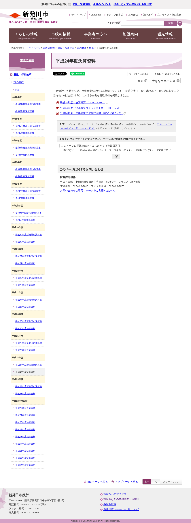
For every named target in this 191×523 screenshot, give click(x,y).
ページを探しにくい (120, 150)
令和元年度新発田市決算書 (28, 212)
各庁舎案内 (109, 504)
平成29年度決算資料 (25, 263)
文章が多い (164, 150)
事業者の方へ (95, 35)
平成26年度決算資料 (25, 328)
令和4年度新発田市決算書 (28, 147)
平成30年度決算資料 (25, 241)
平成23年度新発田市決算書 (28, 386)
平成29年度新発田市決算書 (28, 256)
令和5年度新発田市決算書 (28, 126)
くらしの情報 (26, 35)
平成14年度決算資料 (25, 465)
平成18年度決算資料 (25, 436)
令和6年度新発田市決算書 (28, 104)
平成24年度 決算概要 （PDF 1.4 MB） (84, 102)
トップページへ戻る (126, 481)
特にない (69, 150)
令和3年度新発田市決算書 (28, 169)
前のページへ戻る (97, 481)
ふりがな (133, 14)
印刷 (140, 80)
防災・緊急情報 (81, 4)
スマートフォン (171, 481)
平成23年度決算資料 (25, 393)
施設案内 (130, 35)
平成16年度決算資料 (25, 451)
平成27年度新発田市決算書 (28, 299)
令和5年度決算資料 (24, 133)
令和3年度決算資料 (24, 176)
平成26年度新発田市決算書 (28, 321)
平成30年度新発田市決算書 (28, 234)
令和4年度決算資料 (24, 154)
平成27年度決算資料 (25, 307)
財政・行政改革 (66, 47)
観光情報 (165, 35)
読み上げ (148, 14)
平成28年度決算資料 (25, 285)
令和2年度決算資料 (24, 198)
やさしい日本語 (115, 14)
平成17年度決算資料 (25, 443)
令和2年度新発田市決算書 (28, 191)
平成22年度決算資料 (25, 408)
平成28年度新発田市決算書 (28, 278)
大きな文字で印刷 (163, 81)
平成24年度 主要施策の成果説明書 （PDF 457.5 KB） (93, 113)
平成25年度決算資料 (25, 350)
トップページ (33, 47)
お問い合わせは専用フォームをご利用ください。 (88, 190)
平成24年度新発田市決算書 (28, 364)
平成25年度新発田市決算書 (28, 343)
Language (96, 14)
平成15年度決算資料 (25, 458)
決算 (91, 47)
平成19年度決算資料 (25, 429)
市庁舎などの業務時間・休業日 (121, 499)
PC (155, 481)
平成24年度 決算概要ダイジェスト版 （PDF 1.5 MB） (93, 108)
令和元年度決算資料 (25, 220)
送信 (116, 156)
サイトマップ (78, 14)
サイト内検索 (112, 23)
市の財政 (81, 47)
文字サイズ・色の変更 (169, 14)
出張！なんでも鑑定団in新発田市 (133, 4)
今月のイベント (102, 4)
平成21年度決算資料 (25, 415)
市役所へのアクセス (114, 494)
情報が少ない (145, 150)
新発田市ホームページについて (121, 509)
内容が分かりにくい (91, 150)
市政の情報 (60, 35)
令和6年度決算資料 (24, 111)
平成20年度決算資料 (25, 422)
